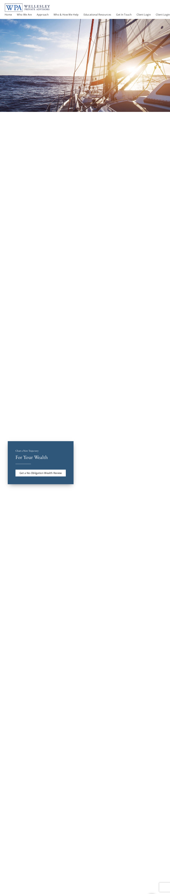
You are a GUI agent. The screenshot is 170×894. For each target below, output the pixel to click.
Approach (43, 14)
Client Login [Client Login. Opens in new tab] (144, 14)
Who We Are (24, 14)
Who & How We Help (66, 14)
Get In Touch (124, 14)
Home (8, 14)
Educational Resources (97, 14)
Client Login (163, 14)
